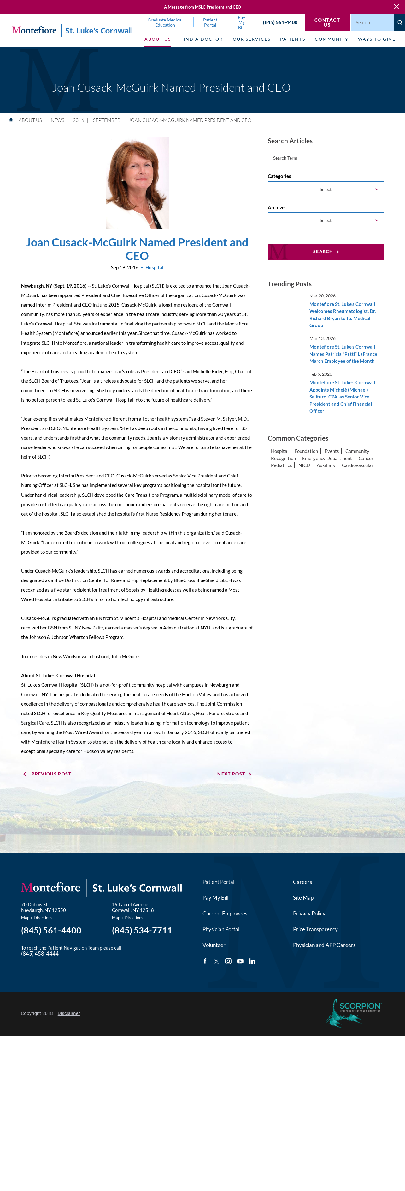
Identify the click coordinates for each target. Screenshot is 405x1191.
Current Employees (224, 913)
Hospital (280, 451)
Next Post (231, 773)
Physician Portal (220, 929)
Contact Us (327, 22)
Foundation (306, 451)
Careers (302, 882)
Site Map (303, 898)
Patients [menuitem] (292, 39)
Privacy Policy (309, 913)
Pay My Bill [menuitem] (241, 22)
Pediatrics (281, 465)
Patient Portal (218, 882)
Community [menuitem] (332, 39)
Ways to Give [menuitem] (376, 39)
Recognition (283, 458)
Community (357, 451)
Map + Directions (36, 917)
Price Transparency (315, 929)
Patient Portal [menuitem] (210, 22)
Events (332, 451)
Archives (277, 207)
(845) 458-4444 (40, 954)
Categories (279, 176)
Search (323, 251)
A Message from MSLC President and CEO (202, 6)
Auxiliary (326, 465)
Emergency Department (327, 458)
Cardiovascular (357, 465)
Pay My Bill (215, 898)
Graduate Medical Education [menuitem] (165, 22)
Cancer (366, 458)
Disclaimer (69, 1013)
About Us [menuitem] (157, 39)
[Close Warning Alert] (396, 7)
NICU (304, 465)
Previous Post (51, 773)
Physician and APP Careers (324, 945)
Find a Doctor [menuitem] (201, 39)
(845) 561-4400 (280, 22)
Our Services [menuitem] (252, 39)
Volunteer (214, 945)
